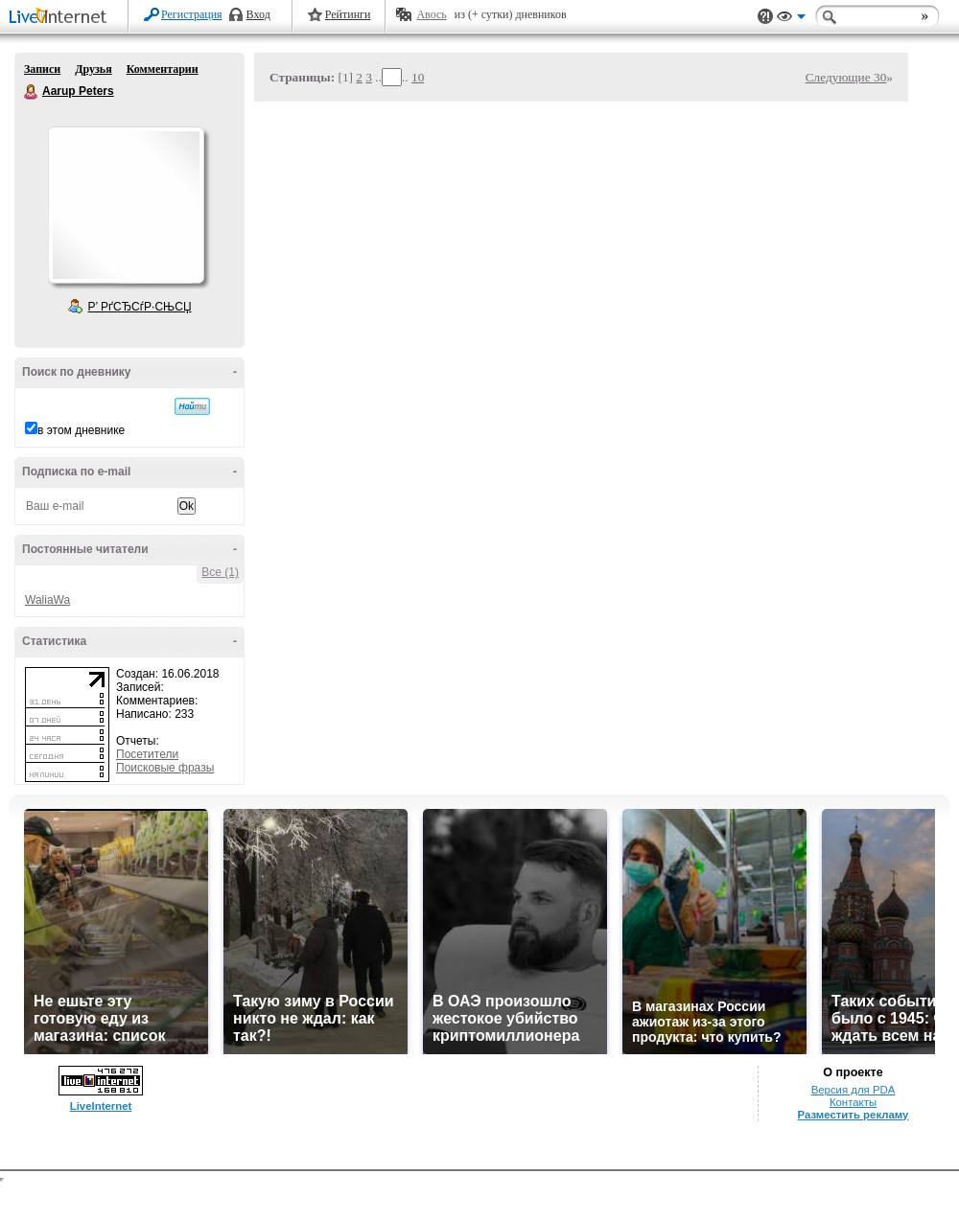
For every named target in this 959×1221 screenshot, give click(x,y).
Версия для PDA (853, 1089)
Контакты (853, 1102)
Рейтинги (348, 14)
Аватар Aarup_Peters (126, 205)
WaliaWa (47, 600)
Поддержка (765, 17)
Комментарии (163, 69)
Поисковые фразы (165, 767)
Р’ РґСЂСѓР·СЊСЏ (140, 306)
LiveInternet (61, 18)
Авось (431, 14)
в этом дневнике (81, 430)
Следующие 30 (846, 77)
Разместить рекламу (853, 1114)
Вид (791, 19)
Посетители (147, 754)
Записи (42, 69)
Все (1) (220, 572)
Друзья (93, 69)
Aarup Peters (31, 92)
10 (417, 77)
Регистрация (191, 14)
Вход (258, 14)
